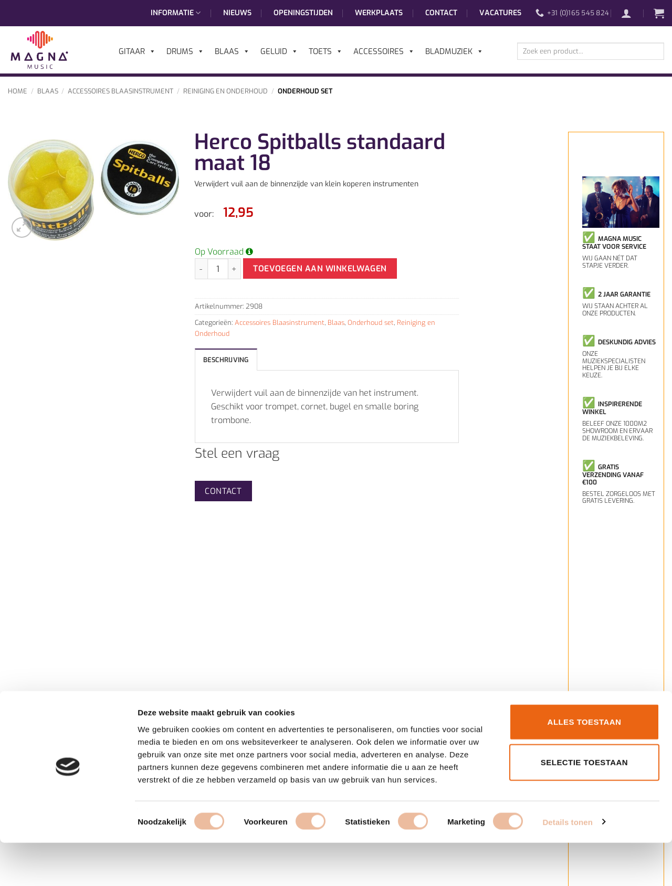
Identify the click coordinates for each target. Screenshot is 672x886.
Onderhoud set (305, 91)
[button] (631, 13)
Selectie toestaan (584, 805)
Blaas (47, 91)
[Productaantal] (217, 268)
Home (17, 91)
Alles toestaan (585, 765)
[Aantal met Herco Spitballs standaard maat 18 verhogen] (234, 268)
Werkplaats (379, 13)
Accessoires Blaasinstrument (120, 91)
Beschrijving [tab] (226, 359)
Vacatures (500, 13)
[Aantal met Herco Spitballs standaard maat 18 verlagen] (201, 268)
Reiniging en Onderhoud (225, 91)
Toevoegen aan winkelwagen (320, 268)
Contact (441, 13)
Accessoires (384, 51)
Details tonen (567, 865)
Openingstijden (303, 13)
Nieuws (237, 13)
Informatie (176, 13)
